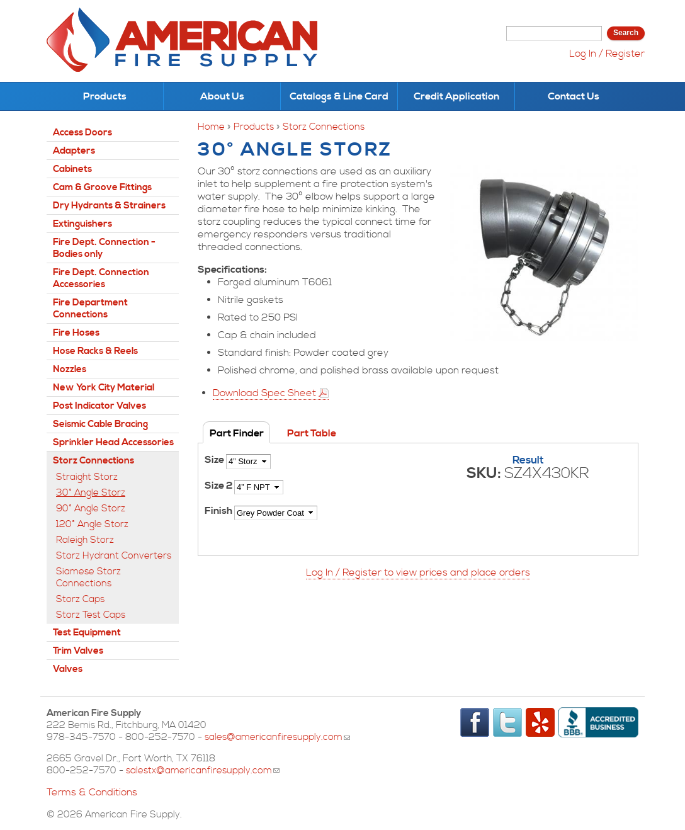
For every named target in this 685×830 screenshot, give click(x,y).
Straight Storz (87, 477)
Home (211, 127)
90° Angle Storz (90, 508)
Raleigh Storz (85, 540)
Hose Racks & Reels (95, 351)
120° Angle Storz (92, 524)
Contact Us (573, 96)
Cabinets (72, 169)
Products (105, 96)
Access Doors (82, 133)
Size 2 (219, 485)
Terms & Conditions (92, 792)
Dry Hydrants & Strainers (109, 206)
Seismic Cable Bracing (100, 424)
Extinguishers (82, 224)
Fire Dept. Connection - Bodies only (104, 248)
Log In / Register (607, 53)
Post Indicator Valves (99, 406)
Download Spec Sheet (264, 393)
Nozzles (69, 369)
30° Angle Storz (90, 493)
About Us (222, 96)
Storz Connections (324, 127)
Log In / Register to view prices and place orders (418, 572)
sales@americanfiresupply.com (277, 737)
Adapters (74, 151)
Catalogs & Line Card (339, 96)
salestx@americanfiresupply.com (203, 770)
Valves (67, 669)
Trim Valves (78, 651)
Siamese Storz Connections (88, 577)
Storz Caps (80, 599)
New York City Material (103, 388)
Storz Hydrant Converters (113, 556)
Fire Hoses (76, 333)
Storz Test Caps (90, 615)
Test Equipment (87, 633)
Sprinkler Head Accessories (113, 442)
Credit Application (456, 96)
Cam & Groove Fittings (102, 187)
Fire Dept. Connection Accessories (101, 278)
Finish (219, 510)
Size (215, 459)
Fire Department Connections (90, 309)
